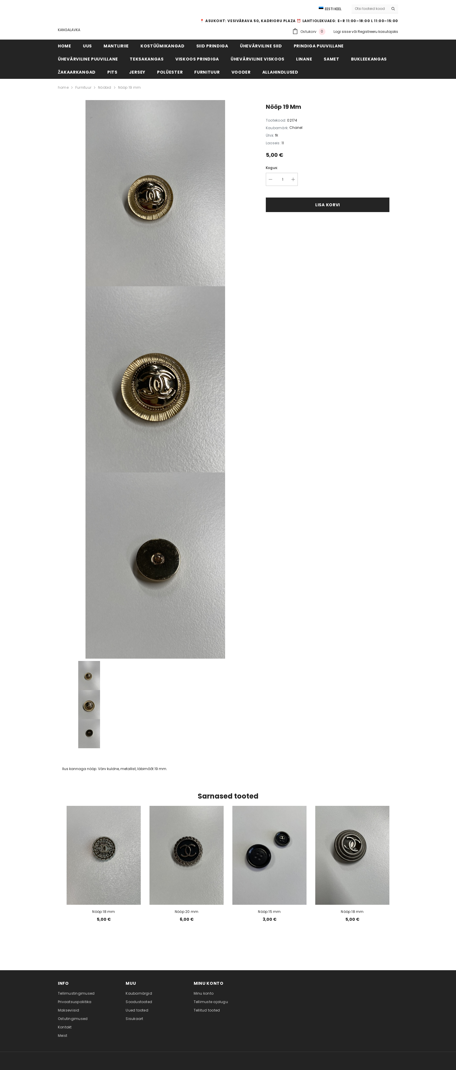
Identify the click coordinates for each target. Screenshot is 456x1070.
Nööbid (104, 87)
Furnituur (83, 87)
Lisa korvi (327, 205)
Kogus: (272, 167)
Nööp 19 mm (129, 87)
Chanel (295, 127)
